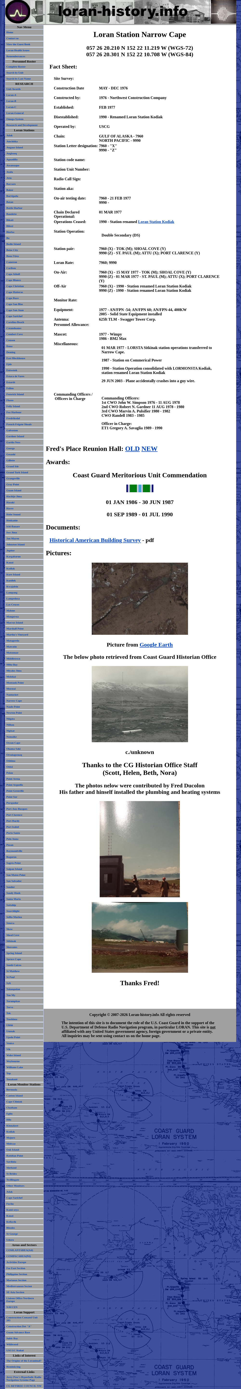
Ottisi (10, 766)
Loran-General (15, 113)
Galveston (12, 430)
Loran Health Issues (18, 50)
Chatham (12, 1107)
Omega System (15, 119)
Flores (10, 400)
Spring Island (14, 953)
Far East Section (16, 1268)
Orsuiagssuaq (14, 754)
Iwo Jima (12, 532)
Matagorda (13, 640)
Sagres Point (14, 862)
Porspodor (13, 802)
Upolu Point (13, 1037)
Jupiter (11, 550)
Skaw (10, 929)
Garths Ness (13, 442)
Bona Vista (13, 256)
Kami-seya (13, 1209)
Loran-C (11, 107)
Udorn (10, 1239)
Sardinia (11, 1161)
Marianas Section (16, 1280)
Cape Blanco (14, 280)
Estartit (11, 382)
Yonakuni (12, 1079)
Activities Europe (16, 1262)
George (11, 448)
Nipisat (11, 730)
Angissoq (12, 153)
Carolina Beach (15, 322)
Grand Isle (13, 466)
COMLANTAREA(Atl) (20, 1250)
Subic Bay (12, 1338)
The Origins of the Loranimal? (24, 1360)
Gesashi (11, 454)
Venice (10, 1043)
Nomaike (12, 736)
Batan (10, 201)
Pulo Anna (13, 838)
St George (12, 1233)
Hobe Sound (13, 514)
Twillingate (13, 1179)
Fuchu (10, 1203)
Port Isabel (13, 826)
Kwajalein (12, 586)
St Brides (12, 1173)
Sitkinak (11, 941)
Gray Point (13, 484)
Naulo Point (13, 706)
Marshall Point (15, 628)
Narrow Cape (14, 700)
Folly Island (13, 406)
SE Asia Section (15, 1292)
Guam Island (14, 490)
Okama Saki (14, 748)
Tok (9, 1013)
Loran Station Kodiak (156, 222)
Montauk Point (15, 682)
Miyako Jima (14, 670)
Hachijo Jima (14, 496)
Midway (11, 1143)
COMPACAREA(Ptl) (19, 1256)
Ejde (9, 364)
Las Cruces (13, 604)
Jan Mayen (13, 538)
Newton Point (14, 712)
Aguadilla (12, 159)
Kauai (10, 562)
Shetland (12, 1167)
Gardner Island (15, 436)
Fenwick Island (15, 394)
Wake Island (14, 1055)
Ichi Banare (13, 526)
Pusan (10, 844)
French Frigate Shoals (19, 424)
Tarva (10, 1007)
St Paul (11, 977)
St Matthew (13, 971)
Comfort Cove (15, 334)
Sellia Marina (14, 917)
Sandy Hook (13, 892)
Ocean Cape (13, 742)
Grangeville (13, 478)
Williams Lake (15, 1067)
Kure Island (13, 574)
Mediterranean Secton (19, 1286)
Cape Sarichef (15, 316)
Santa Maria (14, 898)
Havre (10, 508)
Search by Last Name (19, 78)
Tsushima (12, 1019)
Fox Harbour (14, 412)
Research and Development (22, 125)
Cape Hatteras (15, 292)
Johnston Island (16, 544)
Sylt (9, 983)
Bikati (10, 219)
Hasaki (10, 502)
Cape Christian (15, 286)
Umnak (11, 1031)
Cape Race (13, 298)
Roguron (12, 856)
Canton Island (15, 1095)
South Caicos (14, 965)
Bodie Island (14, 244)
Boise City (12, 250)
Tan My (11, 995)
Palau (10, 772)
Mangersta (13, 616)
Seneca (10, 923)
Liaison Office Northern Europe (20, 1299)
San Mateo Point (16, 874)
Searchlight (13, 910)
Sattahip (11, 904)
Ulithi (10, 1025)
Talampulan (13, 989)
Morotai (11, 688)
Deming (11, 352)
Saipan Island (14, 868)
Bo (8, 238)
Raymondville (14, 850)
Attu (9, 177)
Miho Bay (12, 664)
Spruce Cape (14, 959)
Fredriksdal (13, 418)
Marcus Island (15, 622)
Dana (10, 346)
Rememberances (16, 56)
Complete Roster (16, 66)
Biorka (10, 231)
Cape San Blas (15, 304)
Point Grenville (15, 790)
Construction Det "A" (19, 1326)
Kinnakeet (12, 1125)
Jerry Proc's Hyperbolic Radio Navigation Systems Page (24, 1378)
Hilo (9, 1119)
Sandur (11, 886)
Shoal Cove (13, 935)
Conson (11, 340)
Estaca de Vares (15, 376)
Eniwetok (12, 370)
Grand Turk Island (17, 472)
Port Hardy (13, 820)
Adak (10, 135)
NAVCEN (12, 1307)
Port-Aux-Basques (17, 808)
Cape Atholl (13, 274)
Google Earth (156, 645)
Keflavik (11, 1221)
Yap (9, 1073)
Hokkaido (12, 520)
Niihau (10, 724)
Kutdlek (11, 580)
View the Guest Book (18, 44)
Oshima (11, 760)
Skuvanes (12, 947)
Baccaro (11, 183)
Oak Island (13, 1149)
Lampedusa (13, 598)
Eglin (10, 1113)
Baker (10, 189)
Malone (11, 610)
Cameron (12, 262)
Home (10, 32)
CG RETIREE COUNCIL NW (24, 1385)
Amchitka (12, 141)
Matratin (12, 646)
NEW (149, 448)
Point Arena (13, 778)
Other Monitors (16, 1185)
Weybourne (13, 1061)
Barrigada (12, 195)
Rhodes (11, 1227)
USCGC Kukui (15, 1350)
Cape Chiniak (14, 1101)
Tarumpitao (13, 1001)
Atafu (10, 171)
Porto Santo (13, 832)
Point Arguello (15, 784)
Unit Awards (14, 88)
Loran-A (11, 94)
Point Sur (12, 796)
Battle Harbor (15, 207)
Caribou (11, 268)
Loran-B (11, 101)
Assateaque (13, 165)
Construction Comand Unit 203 (22, 1319)
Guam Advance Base (18, 1332)
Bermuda (12, 1089)
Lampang (12, 592)
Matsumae (13, 652)
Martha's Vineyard (17, 634)
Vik (9, 1049)
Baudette (12, 213)
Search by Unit (15, 72)
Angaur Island (15, 147)
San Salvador (14, 880)
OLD (132, 448)
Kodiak (11, 568)
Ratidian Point (15, 1155)
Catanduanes (14, 328)
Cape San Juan (15, 310)
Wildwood (12, 1344)
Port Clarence (14, 814)
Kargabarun (14, 556)
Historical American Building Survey (95, 540)
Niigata (11, 718)
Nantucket (12, 694)
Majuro (11, 1137)
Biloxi (10, 225)
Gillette (11, 460)
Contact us (13, 38)
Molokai (11, 676)
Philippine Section (17, 1274)
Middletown (13, 658)
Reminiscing (14, 1366)
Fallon (10, 388)
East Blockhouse (16, 358)
